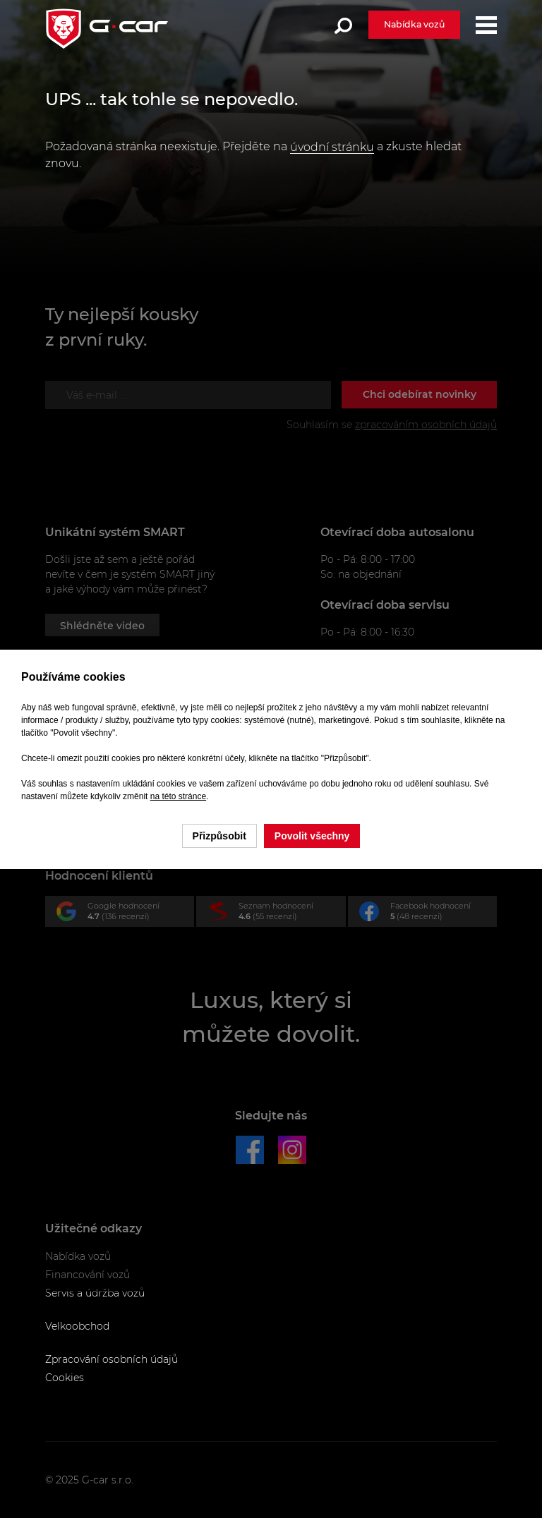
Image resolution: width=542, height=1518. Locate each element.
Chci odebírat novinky (419, 394)
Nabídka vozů (414, 24)
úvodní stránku (332, 147)
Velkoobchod (77, 1326)
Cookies (64, 1377)
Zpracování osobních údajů (111, 1359)
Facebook (428, 914)
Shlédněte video (102, 625)
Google (125, 914)
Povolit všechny (312, 836)
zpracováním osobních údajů (426, 424)
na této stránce (178, 796)
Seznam (276, 914)
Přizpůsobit (219, 836)
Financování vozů (87, 1274)
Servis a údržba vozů (95, 1293)
